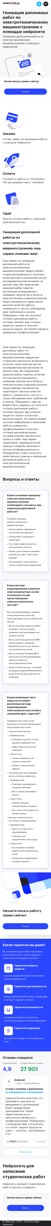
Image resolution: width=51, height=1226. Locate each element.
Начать (25, 92)
